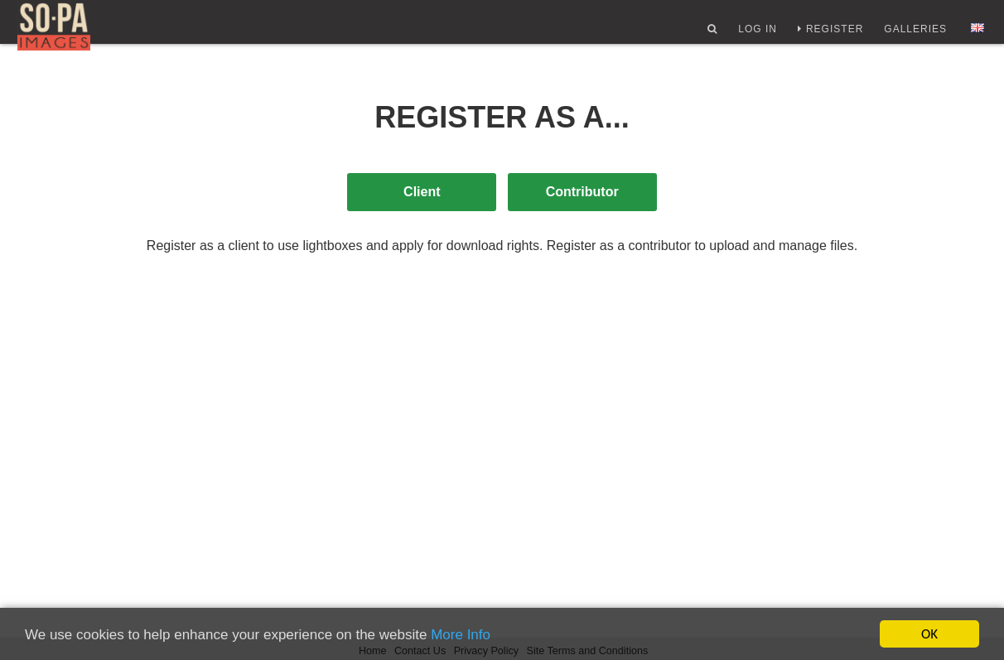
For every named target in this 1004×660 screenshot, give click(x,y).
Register (831, 35)
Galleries (912, 35)
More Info (460, 635)
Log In (754, 35)
